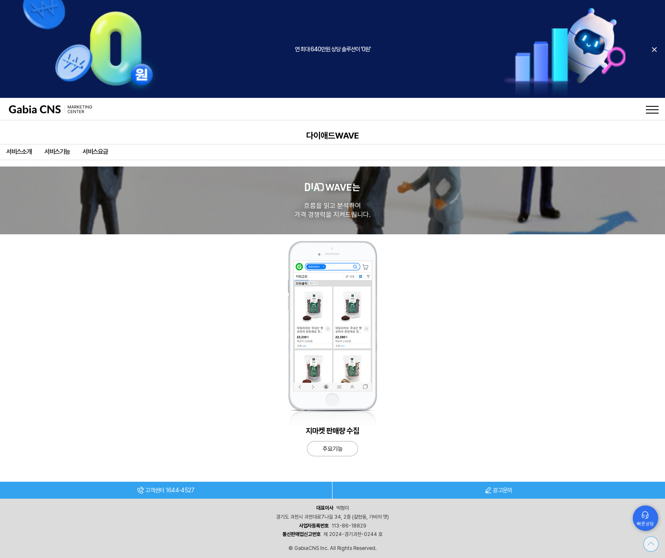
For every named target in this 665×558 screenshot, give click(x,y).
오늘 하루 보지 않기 (654, 49)
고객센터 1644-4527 (165, 490)
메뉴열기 (652, 109)
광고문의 (498, 490)
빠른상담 (645, 524)
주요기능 (332, 448)
